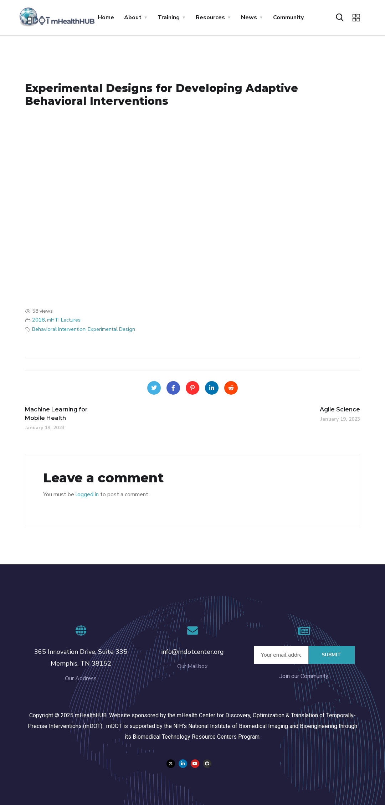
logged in (87, 494)
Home (106, 17)
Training (169, 17)
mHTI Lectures (64, 319)
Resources (210, 17)
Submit (331, 654)
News (249, 17)
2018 (38, 319)
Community (288, 17)
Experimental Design (111, 329)
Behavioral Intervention (59, 329)
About (133, 17)
